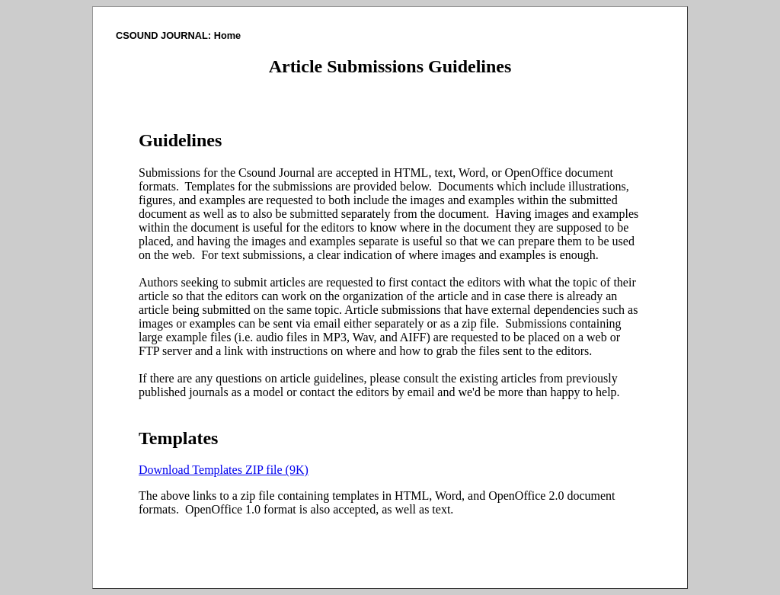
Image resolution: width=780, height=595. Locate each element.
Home (227, 35)
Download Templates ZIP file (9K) (223, 469)
